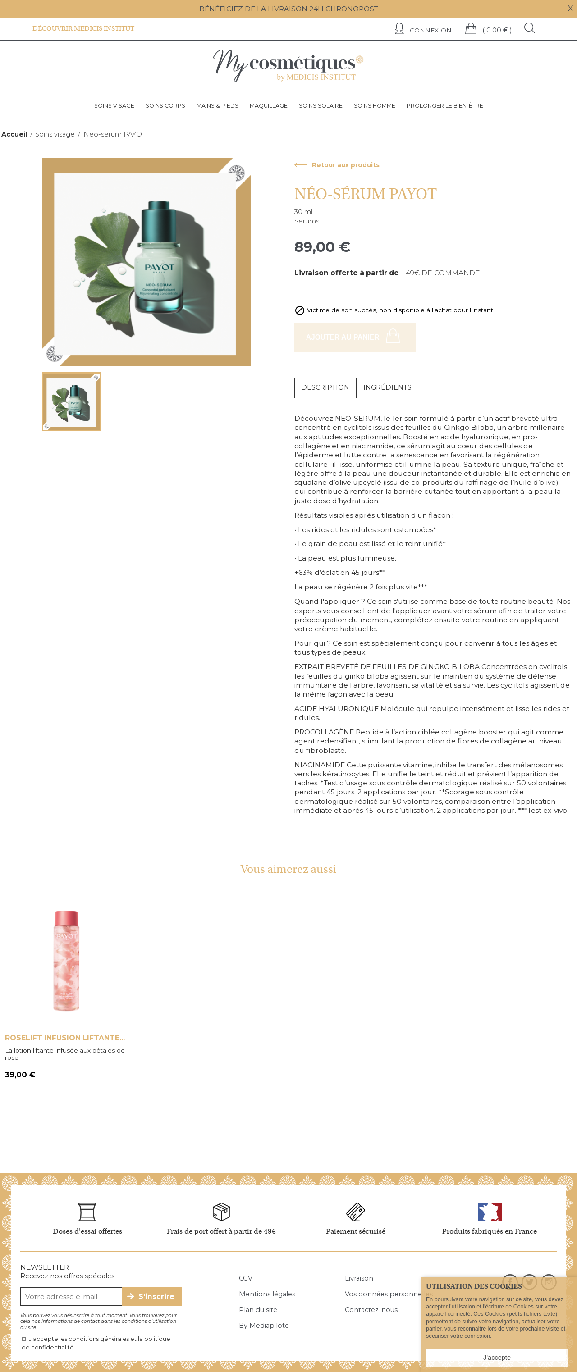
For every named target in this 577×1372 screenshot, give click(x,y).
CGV (245, 1278)
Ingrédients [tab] (387, 387)
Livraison (359, 1278)
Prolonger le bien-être (445, 105)
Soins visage (114, 105)
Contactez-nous (371, 1310)
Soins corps (165, 105)
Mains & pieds (217, 105)
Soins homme (374, 105)
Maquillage (269, 105)
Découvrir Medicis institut (83, 28)
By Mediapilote (264, 1326)
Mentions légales (267, 1294)
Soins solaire (321, 105)
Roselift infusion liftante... (65, 1038)
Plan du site (258, 1310)
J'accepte (497, 1357)
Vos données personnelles (389, 1294)
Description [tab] (325, 387)
